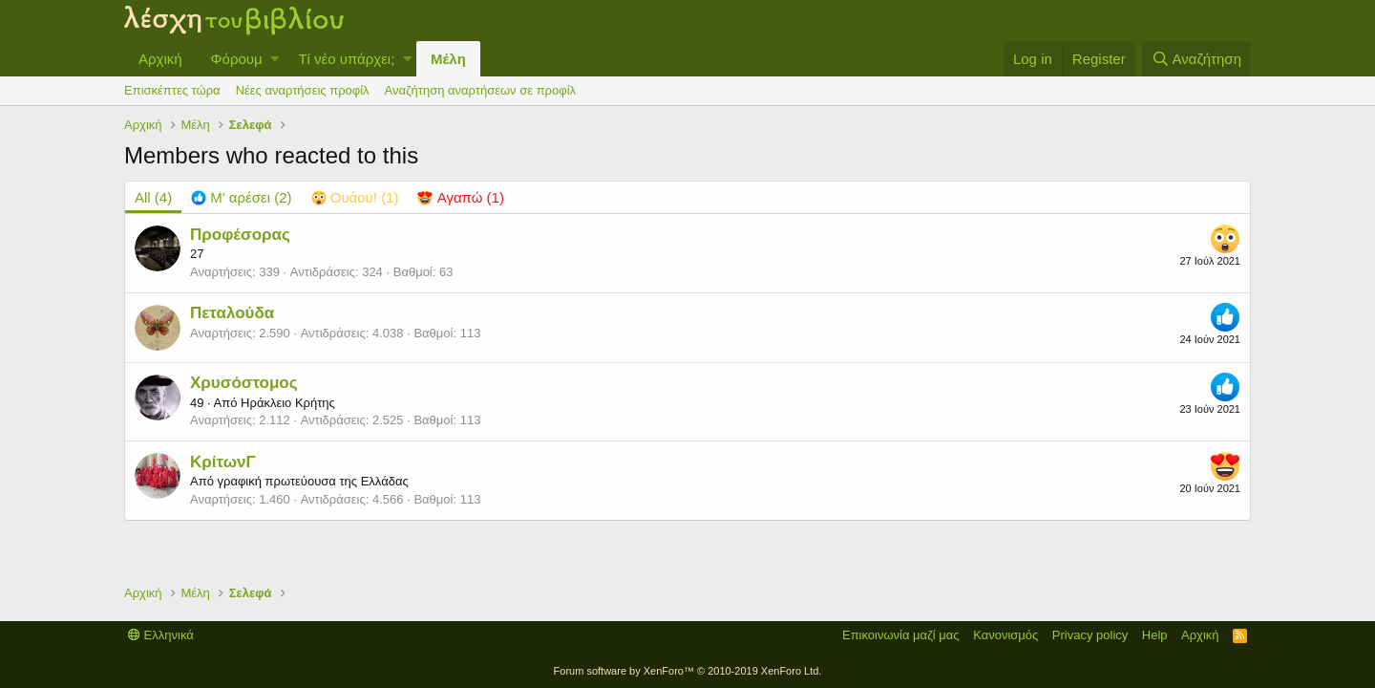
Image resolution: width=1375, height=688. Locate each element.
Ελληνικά (161, 635)
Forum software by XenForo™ (688, 671)
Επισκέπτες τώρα (172, 90)
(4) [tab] (153, 197)
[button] (274, 58)
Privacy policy (1090, 635)
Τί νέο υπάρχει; (346, 59)
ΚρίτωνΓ (223, 462)
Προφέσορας (240, 235)
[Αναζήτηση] (1196, 58)
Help (1155, 635)
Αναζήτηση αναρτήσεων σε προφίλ (480, 90)
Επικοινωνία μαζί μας (901, 635)
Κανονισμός (1005, 635)
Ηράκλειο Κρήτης (288, 403)
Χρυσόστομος (244, 383)
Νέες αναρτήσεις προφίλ (303, 90)
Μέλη (448, 59)
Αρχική (160, 59)
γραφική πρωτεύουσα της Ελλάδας (312, 481)
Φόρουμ (237, 59)
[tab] (241, 197)
